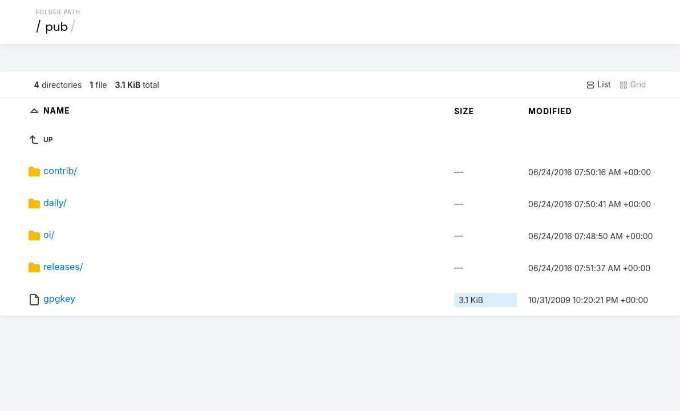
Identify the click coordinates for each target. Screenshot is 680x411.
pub (56, 27)
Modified (550, 111)
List (598, 84)
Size (464, 111)
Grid (632, 84)
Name (56, 110)
